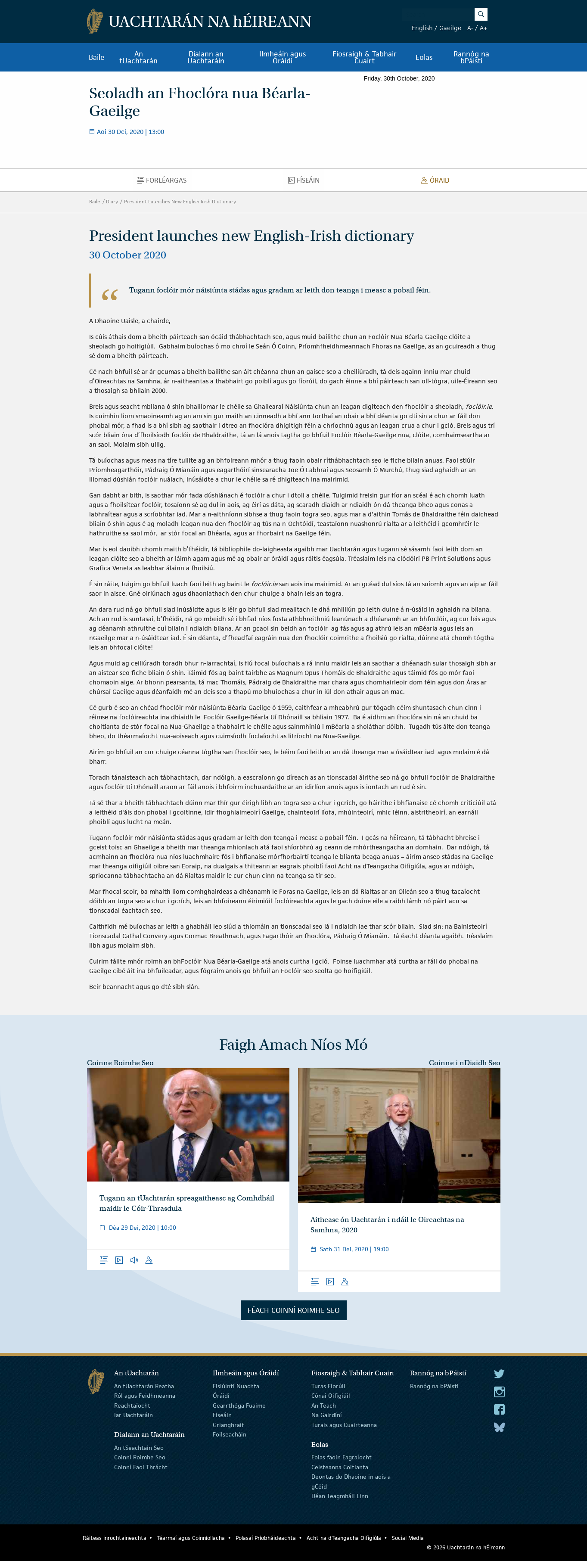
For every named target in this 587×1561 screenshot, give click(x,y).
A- (470, 28)
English (422, 28)
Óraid (437, 182)
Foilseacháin (229, 1434)
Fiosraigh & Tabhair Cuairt (364, 57)
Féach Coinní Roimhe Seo (294, 1310)
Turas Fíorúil (328, 1386)
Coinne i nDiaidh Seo (464, 1062)
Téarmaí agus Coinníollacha (191, 1538)
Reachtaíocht (132, 1405)
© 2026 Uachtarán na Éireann (466, 1547)
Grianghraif (228, 1424)
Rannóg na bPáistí (471, 57)
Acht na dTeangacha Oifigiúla (344, 1538)
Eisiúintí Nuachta (236, 1386)
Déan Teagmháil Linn (339, 1496)
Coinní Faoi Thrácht (141, 1467)
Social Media (408, 1538)
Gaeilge (450, 28)
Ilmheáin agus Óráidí (282, 57)
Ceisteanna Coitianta (339, 1467)
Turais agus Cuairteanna (344, 1424)
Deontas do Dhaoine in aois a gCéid (351, 1481)
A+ (484, 28)
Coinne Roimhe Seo (120, 1062)
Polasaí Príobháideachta (266, 1538)
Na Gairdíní (326, 1415)
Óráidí (221, 1395)
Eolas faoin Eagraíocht (341, 1457)
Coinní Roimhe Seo (139, 1457)
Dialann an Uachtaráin (205, 57)
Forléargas (164, 182)
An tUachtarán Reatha (144, 1386)
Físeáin (306, 182)
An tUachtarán (138, 57)
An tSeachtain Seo (139, 1448)
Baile (97, 57)
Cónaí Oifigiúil (330, 1395)
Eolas (424, 57)
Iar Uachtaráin (133, 1415)
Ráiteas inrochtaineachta (114, 1538)
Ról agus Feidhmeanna (144, 1395)
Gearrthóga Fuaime (239, 1405)
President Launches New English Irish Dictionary (180, 201)
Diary (112, 201)
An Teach (323, 1405)
